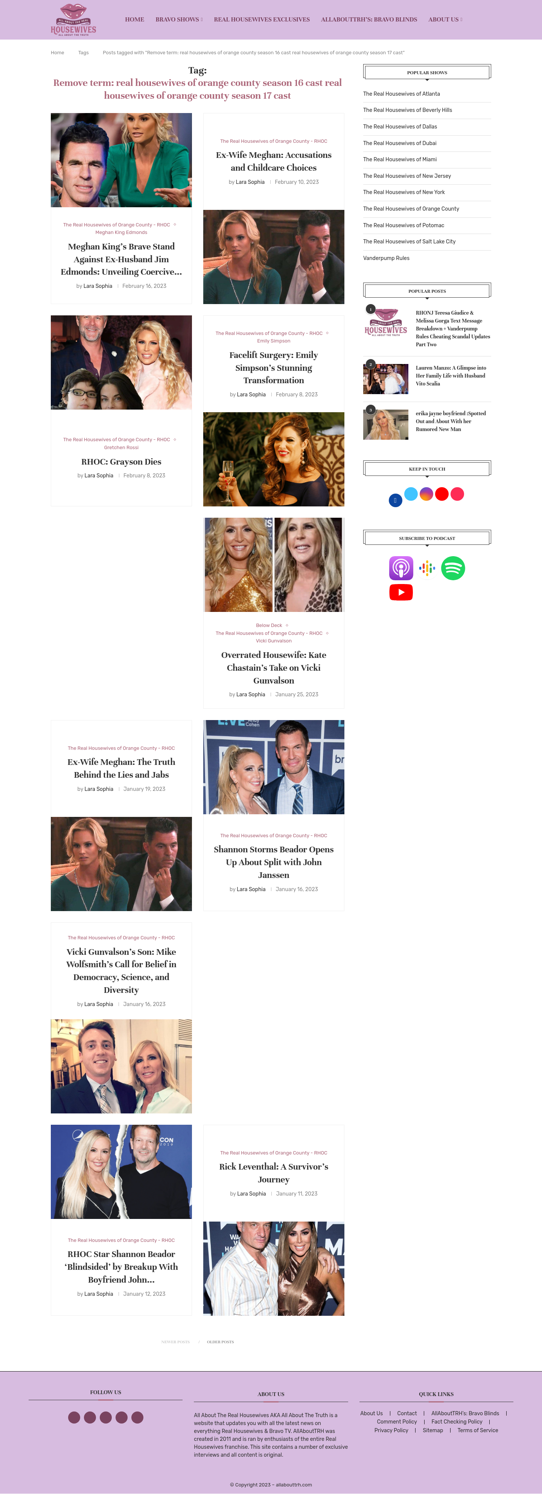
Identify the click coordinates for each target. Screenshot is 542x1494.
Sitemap (433, 1430)
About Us (444, 19)
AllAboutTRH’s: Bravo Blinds (369, 19)
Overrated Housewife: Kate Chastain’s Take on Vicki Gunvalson (273, 668)
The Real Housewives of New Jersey (407, 176)
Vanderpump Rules (386, 258)
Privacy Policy (391, 1430)
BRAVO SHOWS (177, 19)
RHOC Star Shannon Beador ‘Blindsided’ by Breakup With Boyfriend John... (121, 1267)
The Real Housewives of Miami (400, 159)
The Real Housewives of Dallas (400, 127)
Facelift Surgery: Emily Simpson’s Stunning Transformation (274, 368)
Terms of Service (478, 1430)
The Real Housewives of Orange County (411, 209)
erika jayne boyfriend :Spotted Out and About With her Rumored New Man (451, 421)
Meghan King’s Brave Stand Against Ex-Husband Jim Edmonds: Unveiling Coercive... (121, 259)
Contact (407, 1413)
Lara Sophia (98, 286)
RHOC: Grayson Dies (121, 461)
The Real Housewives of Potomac (404, 225)
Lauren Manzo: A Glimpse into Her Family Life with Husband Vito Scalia (451, 376)
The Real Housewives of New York (404, 192)
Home (134, 19)
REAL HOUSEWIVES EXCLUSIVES (262, 19)
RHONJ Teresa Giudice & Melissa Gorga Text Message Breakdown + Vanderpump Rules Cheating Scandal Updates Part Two (453, 329)
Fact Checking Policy (457, 1422)
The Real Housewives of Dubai (400, 143)
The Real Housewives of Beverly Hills (407, 110)
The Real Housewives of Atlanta (401, 94)
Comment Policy (397, 1422)
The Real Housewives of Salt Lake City (409, 242)
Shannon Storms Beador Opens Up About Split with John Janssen (273, 862)
